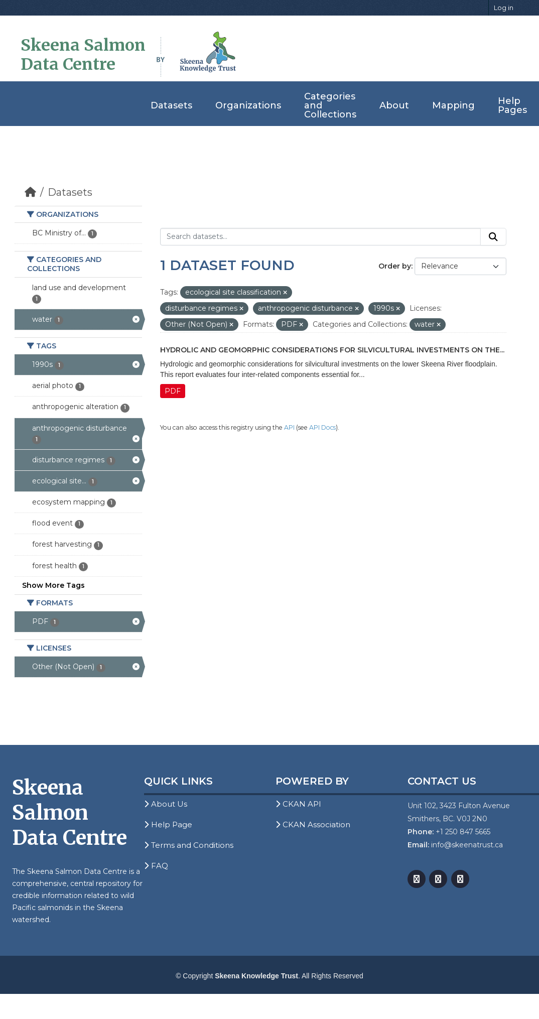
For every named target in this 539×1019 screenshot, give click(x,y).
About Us (165, 804)
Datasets (171, 105)
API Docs (322, 427)
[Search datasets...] (320, 237)
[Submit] (493, 237)
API (289, 427)
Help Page (168, 824)
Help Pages (512, 105)
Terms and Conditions (188, 845)
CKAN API (298, 804)
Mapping (453, 105)
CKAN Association (313, 824)
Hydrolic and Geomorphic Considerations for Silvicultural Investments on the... (332, 349)
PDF (173, 391)
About (394, 105)
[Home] (30, 192)
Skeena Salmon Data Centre (83, 54)
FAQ (156, 865)
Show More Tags (53, 585)
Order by (394, 266)
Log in (503, 8)
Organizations (248, 105)
